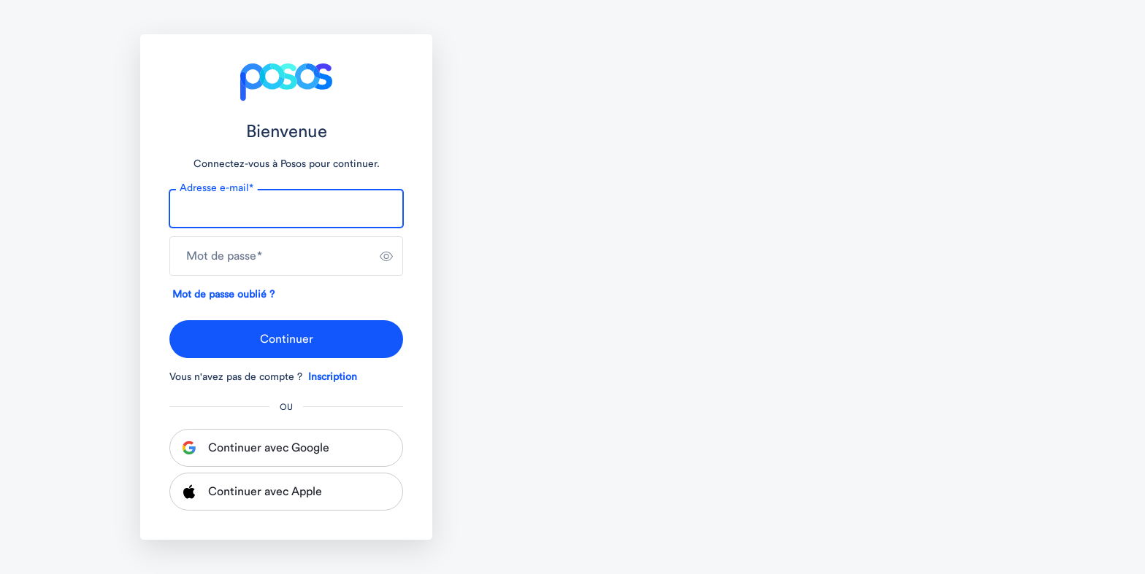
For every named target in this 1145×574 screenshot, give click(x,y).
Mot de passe (224, 256)
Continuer (286, 339)
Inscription (332, 377)
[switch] (386, 256)
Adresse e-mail (216, 188)
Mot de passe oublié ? (223, 295)
